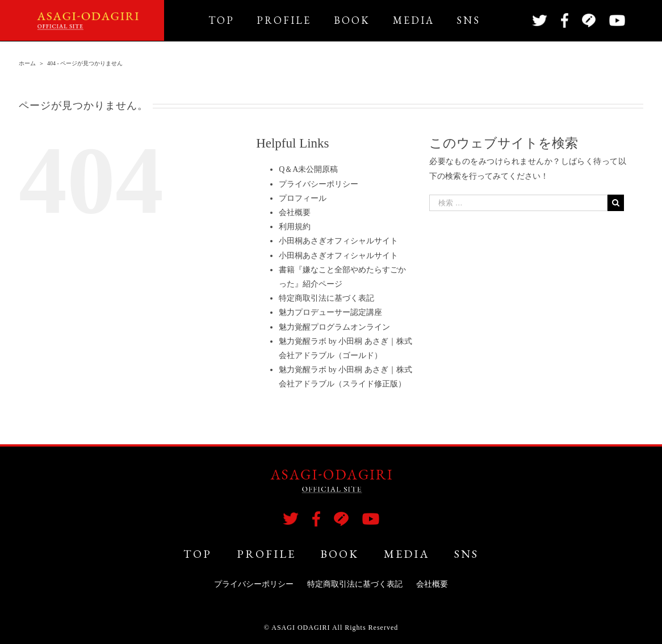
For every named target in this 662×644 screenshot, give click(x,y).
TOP (197, 553)
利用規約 (295, 226)
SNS (466, 553)
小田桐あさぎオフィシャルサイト (338, 241)
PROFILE (266, 553)
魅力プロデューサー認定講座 (330, 312)
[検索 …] (518, 203)
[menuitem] (232, 20)
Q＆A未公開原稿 (308, 169)
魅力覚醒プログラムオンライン (334, 327)
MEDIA (407, 553)
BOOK (339, 553)
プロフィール (302, 198)
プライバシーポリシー (318, 184)
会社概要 (295, 212)
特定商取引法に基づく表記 (326, 298)
